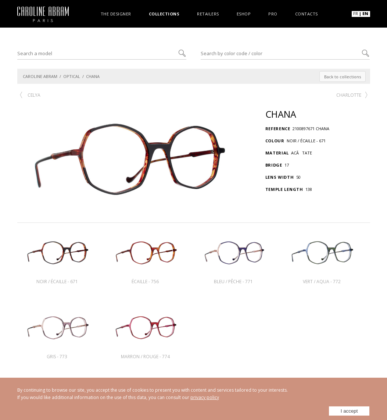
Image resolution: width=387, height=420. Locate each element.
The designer (116, 13)
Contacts (306, 13)
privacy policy (204, 397)
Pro (272, 13)
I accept (349, 409)
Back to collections (342, 76)
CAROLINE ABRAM (40, 76)
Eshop (244, 13)
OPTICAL (71, 76)
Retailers (208, 13)
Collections (164, 13)
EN (365, 13)
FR (355, 13)
